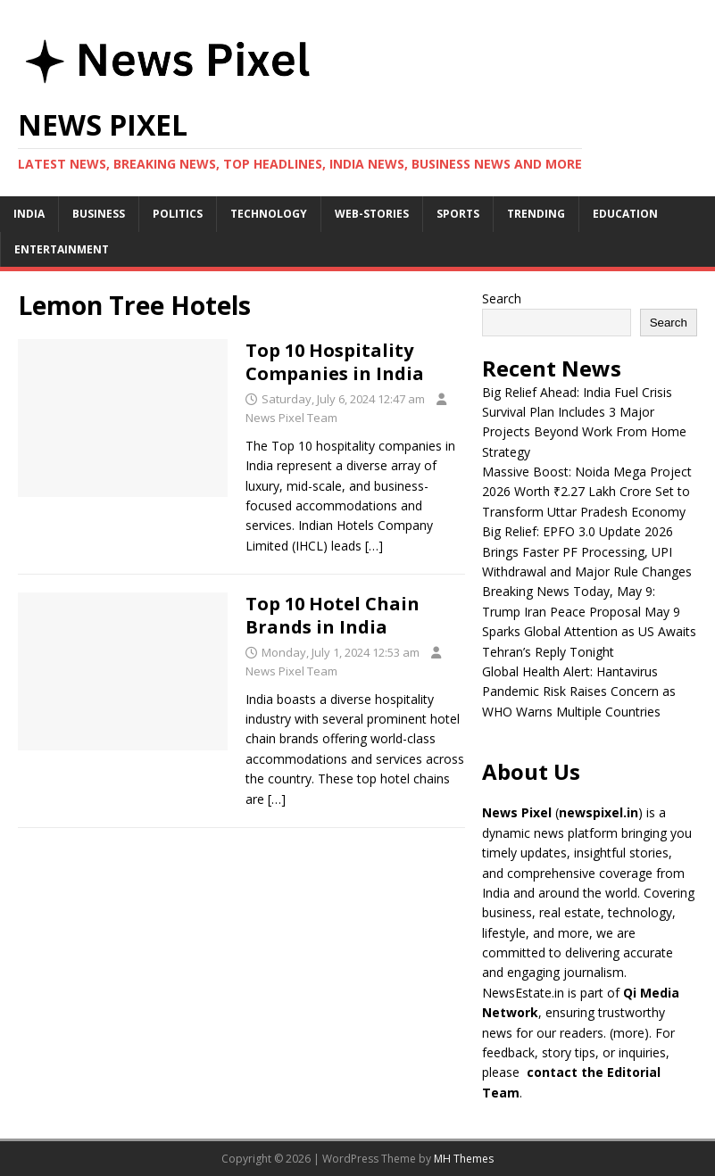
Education (625, 213)
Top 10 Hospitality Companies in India (334, 361)
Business (98, 213)
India (29, 213)
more (628, 1032)
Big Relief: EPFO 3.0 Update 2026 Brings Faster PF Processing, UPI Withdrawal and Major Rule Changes (587, 551)
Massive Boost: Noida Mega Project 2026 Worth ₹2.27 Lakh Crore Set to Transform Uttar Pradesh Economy (587, 491)
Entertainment (61, 249)
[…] (374, 545)
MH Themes (464, 1158)
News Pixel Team (291, 418)
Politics (178, 213)
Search (501, 298)
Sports (457, 213)
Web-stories (372, 213)
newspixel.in (598, 812)
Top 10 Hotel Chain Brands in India (332, 615)
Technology (268, 213)
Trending (536, 213)
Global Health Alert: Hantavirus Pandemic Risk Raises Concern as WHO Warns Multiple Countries (579, 691)
